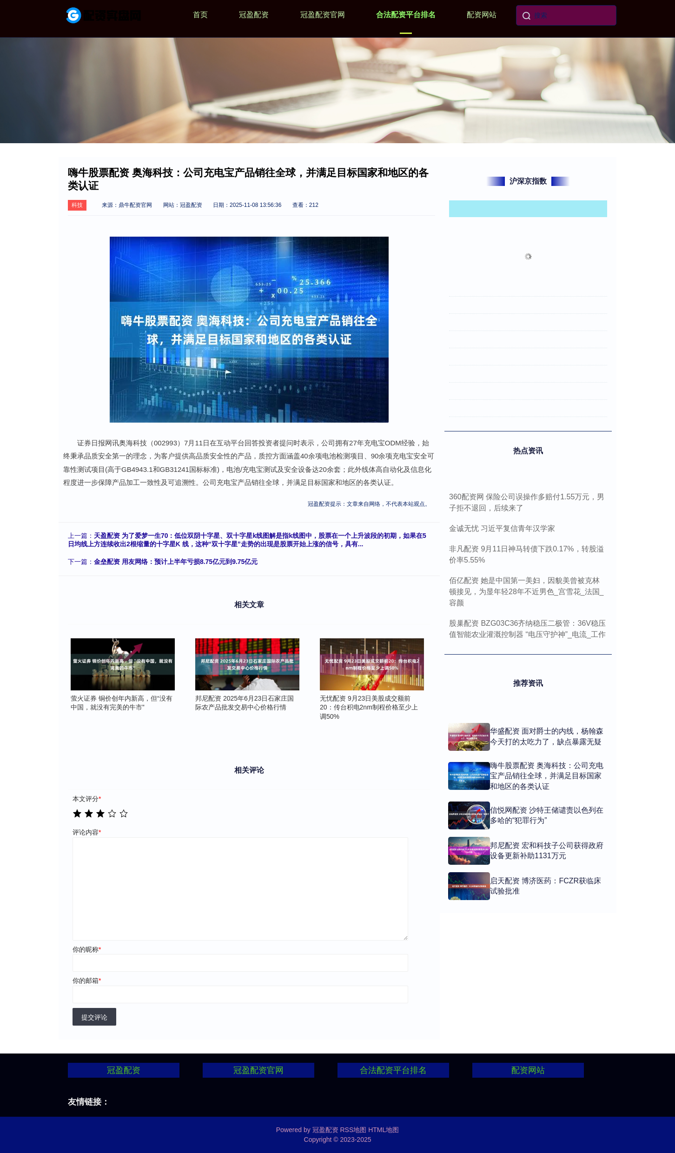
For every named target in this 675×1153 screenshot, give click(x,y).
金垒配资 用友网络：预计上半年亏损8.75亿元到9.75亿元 (176, 561)
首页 (200, 15)
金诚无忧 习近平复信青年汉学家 (502, 528)
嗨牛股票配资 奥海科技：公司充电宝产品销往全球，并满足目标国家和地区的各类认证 (546, 776)
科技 (77, 205)
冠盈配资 (254, 15)
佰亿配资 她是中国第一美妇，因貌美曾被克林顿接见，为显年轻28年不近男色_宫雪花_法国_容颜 (526, 591)
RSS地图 (353, 1129)
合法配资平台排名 (406, 15)
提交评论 (94, 1017)
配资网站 (481, 15)
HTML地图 (383, 1129)
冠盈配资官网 (322, 15)
